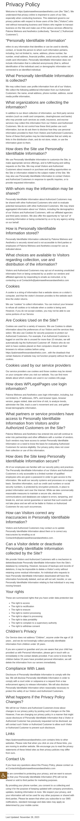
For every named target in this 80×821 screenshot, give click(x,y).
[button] (3, 775)
